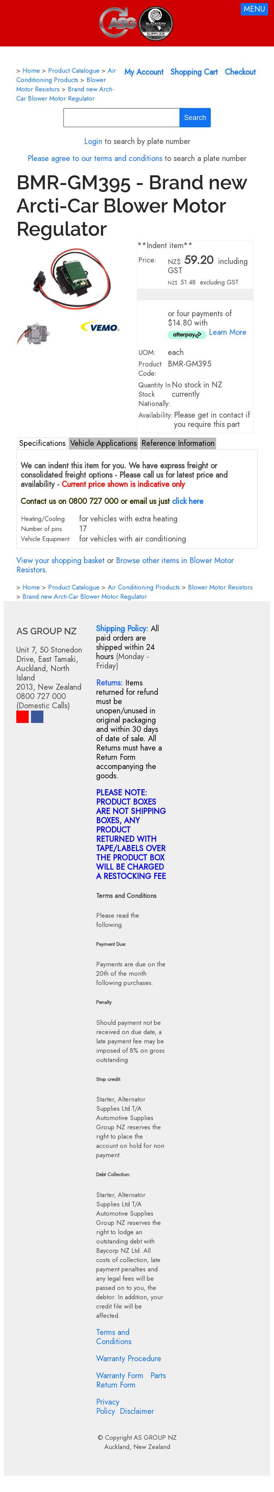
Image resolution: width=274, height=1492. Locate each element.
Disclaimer (137, 1411)
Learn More (227, 332)
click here (187, 501)
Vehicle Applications (103, 443)
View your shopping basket (60, 560)
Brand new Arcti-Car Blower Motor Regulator (65, 93)
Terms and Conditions (113, 1337)
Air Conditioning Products (66, 75)
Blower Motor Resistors (220, 587)
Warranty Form (119, 1375)
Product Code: (150, 369)
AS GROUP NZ (155, 1437)
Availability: (155, 415)
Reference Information (178, 443)
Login (93, 141)
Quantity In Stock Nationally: (154, 394)
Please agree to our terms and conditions (95, 158)
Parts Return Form (131, 1380)
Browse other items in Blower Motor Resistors (125, 565)
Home (31, 70)
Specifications (42, 443)
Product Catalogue (74, 70)
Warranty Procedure (128, 1358)
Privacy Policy (107, 1406)
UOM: (147, 353)
